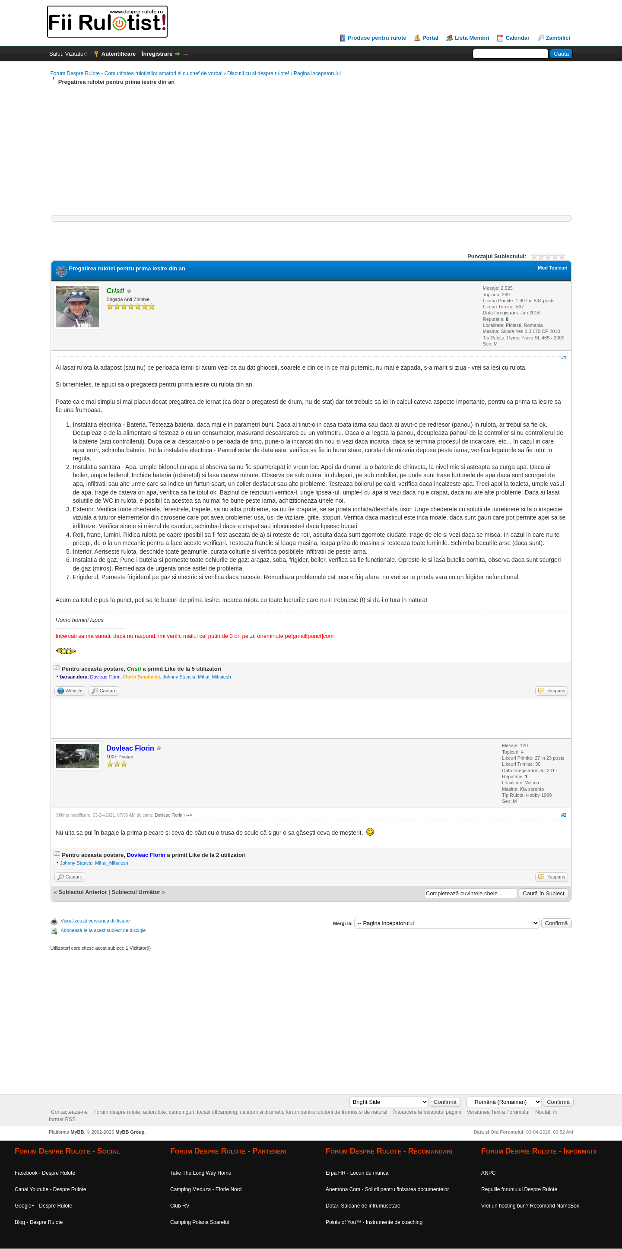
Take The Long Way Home (200, 1173)
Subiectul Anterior (82, 892)
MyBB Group (129, 1132)
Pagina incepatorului (317, 73)
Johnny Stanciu (179, 676)
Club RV (179, 1206)
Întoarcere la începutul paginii (427, 1112)
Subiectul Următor (135, 892)
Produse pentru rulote (377, 38)
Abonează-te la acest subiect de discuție (103, 930)
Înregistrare (157, 54)
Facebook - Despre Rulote (45, 1173)
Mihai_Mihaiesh (214, 676)
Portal (430, 38)
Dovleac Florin (168, 815)
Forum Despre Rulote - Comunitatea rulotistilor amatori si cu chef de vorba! (137, 73)
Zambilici (558, 38)
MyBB (77, 1132)
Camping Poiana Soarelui (199, 1222)
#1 (563, 357)
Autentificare (119, 54)
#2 (563, 815)
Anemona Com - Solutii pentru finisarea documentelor (387, 1189)
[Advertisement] (310, 154)
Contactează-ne (69, 1112)
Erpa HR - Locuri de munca (357, 1173)
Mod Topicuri (552, 267)
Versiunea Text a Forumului (497, 1112)
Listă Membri (472, 38)
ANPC (488, 1173)
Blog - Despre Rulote (39, 1222)
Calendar (517, 38)
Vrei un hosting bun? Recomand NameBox (530, 1206)
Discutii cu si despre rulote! (258, 73)
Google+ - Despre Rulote (43, 1206)
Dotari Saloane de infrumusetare (363, 1206)
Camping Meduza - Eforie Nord (205, 1189)
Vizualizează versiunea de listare (95, 920)
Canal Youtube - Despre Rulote (50, 1189)
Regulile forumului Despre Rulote (519, 1189)
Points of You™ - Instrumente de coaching (374, 1222)
